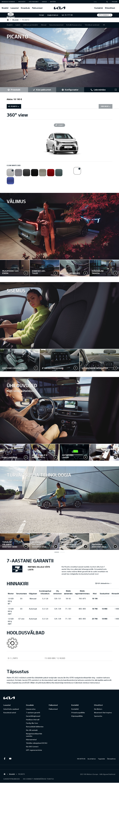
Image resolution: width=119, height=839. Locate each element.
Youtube (10, 762)
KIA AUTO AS (81, 762)
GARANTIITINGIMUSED (11, 782)
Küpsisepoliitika (77, 719)
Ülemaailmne (111, 762)
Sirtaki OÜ (8, 20)
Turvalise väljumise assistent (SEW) (56, 555)
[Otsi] (107, 1)
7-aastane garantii (33, 716)
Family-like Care (32, 726)
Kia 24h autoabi (32, 733)
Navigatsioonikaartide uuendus (34, 738)
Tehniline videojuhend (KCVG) (36, 746)
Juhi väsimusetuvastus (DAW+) (62, 555)
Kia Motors (98, 712)
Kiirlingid (105, 106)
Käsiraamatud (31, 743)
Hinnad (43, 25)
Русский (114, 1)
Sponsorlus (98, 719)
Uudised (44, 1)
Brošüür (53, 1)
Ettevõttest (110, 8)
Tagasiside (101, 762)
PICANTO (25, 20)
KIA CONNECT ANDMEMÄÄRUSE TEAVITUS (38, 782)
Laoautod (15, 8)
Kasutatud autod (9, 716)
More (104, 25)
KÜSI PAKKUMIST (34, 1)
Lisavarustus (30, 712)
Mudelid (5, 8)
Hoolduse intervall (32, 723)
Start (60, 125)
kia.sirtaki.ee (92, 762)
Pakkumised (37, 8)
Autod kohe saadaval (11, 712)
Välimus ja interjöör (30, 25)
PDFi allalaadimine (102, 586)
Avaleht (10, 25)
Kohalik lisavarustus (74, 25)
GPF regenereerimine (34, 753)
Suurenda (15, 268)
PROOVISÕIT (22, 1)
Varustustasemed (56, 25)
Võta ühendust (103, 15)
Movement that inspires (103, 716)
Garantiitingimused (33, 719)
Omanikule (25, 8)
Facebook (4, 762)
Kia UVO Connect (32, 750)
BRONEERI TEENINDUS (8, 1)
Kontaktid (98, 8)
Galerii (17, 25)
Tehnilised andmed (92, 25)
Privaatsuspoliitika (78, 716)
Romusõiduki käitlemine (34, 730)
